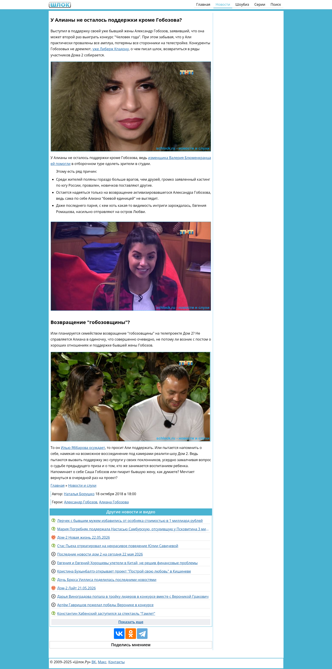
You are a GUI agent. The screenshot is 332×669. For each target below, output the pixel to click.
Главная (203, 4)
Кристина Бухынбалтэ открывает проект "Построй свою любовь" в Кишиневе (124, 571)
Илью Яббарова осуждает (83, 447)
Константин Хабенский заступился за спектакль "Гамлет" (106, 613)
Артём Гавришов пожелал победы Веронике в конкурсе (105, 604)
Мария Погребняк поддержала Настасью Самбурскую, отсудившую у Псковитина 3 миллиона (134, 529)
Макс (102, 661)
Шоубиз (242, 4)
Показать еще (130, 621)
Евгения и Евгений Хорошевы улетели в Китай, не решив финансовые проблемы (127, 562)
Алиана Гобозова (114, 502)
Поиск (276, 4)
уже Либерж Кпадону (110, 48)
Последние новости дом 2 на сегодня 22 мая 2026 (100, 554)
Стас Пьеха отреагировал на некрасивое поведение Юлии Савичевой (117, 545)
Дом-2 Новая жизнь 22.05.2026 (83, 537)
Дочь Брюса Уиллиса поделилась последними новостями (106, 579)
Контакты (116, 661)
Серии (259, 4)
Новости (223, 4)
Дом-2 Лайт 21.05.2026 (76, 588)
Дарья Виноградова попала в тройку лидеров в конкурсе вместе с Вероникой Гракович (133, 596)
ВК (94, 661)
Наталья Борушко (79, 493)
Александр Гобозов (80, 502)
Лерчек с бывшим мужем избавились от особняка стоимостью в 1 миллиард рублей (130, 520)
